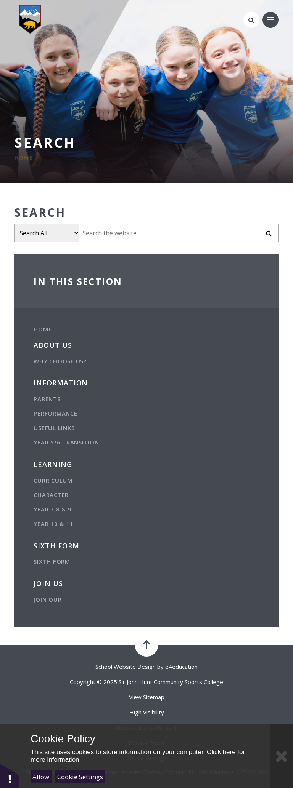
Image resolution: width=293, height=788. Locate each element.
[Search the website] (169, 233)
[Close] (281, 756)
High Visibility (146, 712)
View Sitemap (146, 697)
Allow (40, 776)
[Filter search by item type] (47, 233)
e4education (181, 666)
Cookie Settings (80, 776)
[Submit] (269, 233)
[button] (9, 775)
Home (23, 157)
